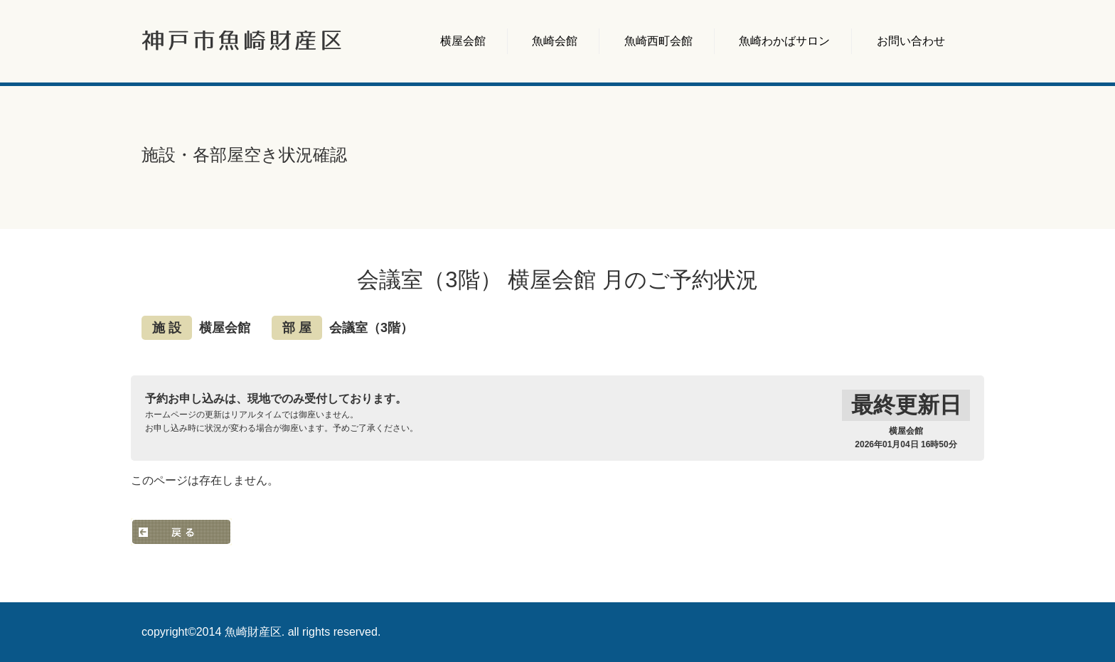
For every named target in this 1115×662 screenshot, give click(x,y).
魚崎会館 (554, 41)
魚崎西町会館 (658, 41)
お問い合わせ (911, 41)
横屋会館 (463, 41)
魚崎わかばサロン (784, 41)
